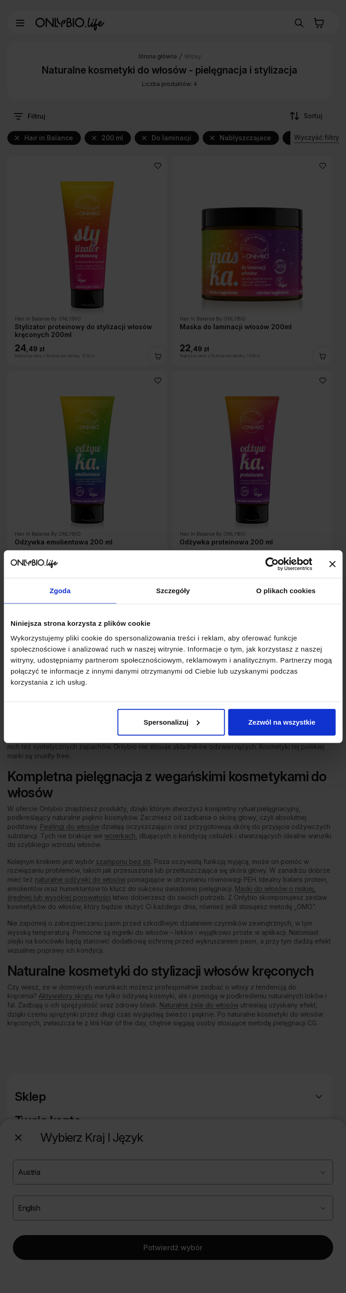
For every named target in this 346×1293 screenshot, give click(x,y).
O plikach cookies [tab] (286, 591)
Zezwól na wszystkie (281, 722)
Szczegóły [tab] (173, 591)
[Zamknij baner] (332, 564)
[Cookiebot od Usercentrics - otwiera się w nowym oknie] (272, 564)
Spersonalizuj (172, 722)
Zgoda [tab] (60, 591)
